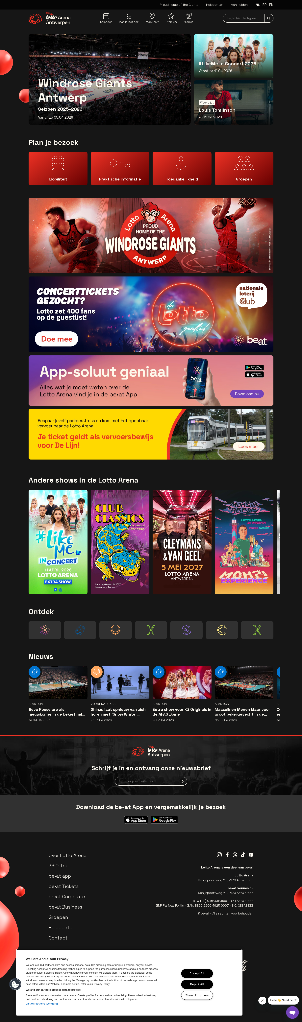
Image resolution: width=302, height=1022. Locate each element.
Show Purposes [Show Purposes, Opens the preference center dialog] (197, 995)
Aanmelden (239, 5)
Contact (58, 938)
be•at (249, 867)
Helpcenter (214, 5)
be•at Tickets (64, 886)
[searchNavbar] (248, 18)
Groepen (58, 917)
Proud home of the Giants (179, 5)
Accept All (197, 973)
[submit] (268, 18)
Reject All (197, 984)
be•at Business (65, 907)
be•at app (60, 876)
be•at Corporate (67, 896)
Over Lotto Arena (68, 855)
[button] (15, 984)
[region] (129, 982)
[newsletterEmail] (151, 781)
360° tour (59, 866)
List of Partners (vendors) (42, 1003)
